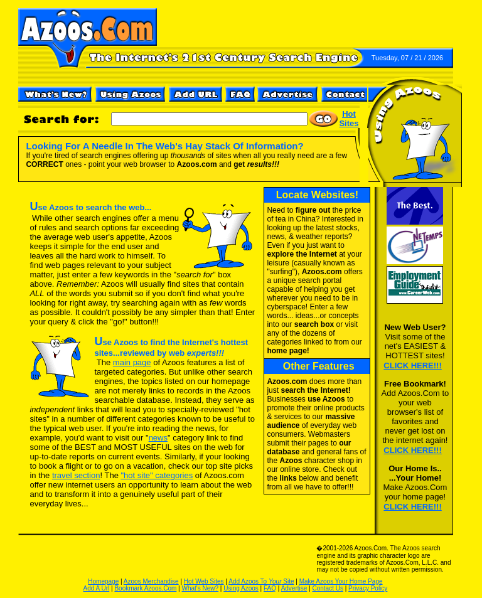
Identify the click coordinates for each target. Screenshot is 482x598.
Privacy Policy (367, 588)
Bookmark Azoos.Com (145, 588)
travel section (76, 475)
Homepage (103, 581)
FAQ (270, 588)
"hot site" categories (156, 475)
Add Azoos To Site (261, 581)
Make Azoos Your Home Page (341, 581)
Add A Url (96, 588)
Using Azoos (241, 588)
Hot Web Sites (204, 581)
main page (132, 362)
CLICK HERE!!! (412, 365)
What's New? (200, 588)
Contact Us (327, 588)
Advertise (294, 588)
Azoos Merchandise (151, 581)
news (158, 437)
